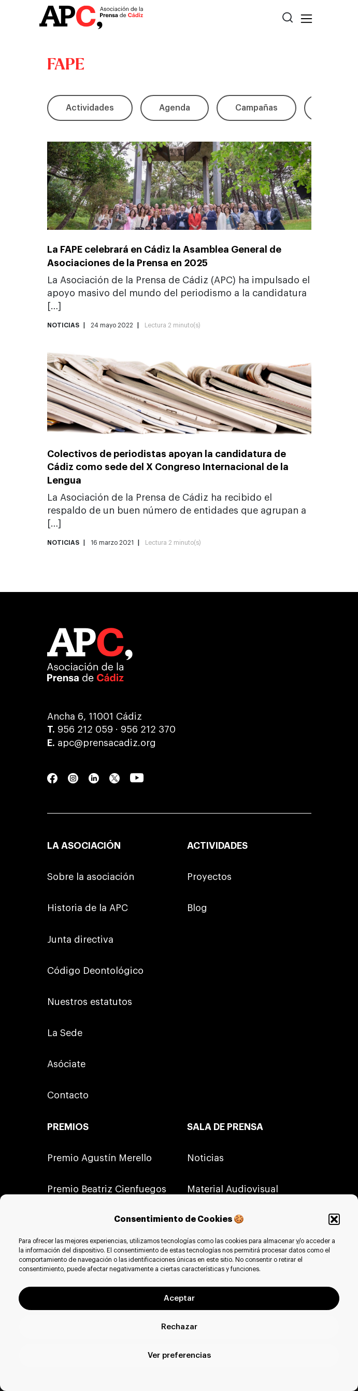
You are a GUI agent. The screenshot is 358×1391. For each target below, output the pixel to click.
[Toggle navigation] (306, 19)
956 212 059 (85, 729)
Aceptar (179, 1298)
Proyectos (209, 877)
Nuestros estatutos (89, 1002)
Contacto (68, 1095)
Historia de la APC (87, 908)
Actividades (90, 108)
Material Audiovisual (232, 1189)
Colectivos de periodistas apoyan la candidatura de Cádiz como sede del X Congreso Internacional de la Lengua (168, 467)
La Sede (64, 1033)
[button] (334, 1219)
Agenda (174, 108)
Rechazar (179, 1327)
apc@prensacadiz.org (107, 743)
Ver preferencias (179, 1355)
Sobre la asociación (90, 877)
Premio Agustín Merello (99, 1158)
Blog (197, 908)
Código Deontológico (95, 970)
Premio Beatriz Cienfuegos (106, 1189)
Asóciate (66, 1064)
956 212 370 (148, 729)
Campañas (256, 108)
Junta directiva (80, 939)
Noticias (205, 1158)
